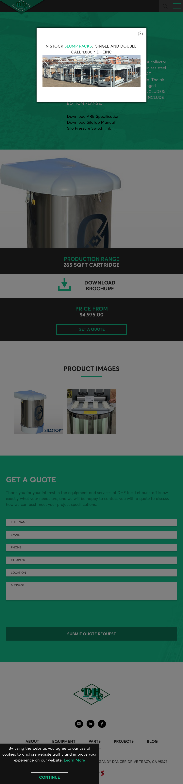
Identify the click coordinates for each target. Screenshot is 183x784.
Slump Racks (78, 46)
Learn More (74, 760)
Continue (49, 777)
